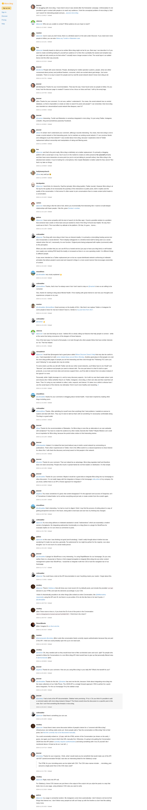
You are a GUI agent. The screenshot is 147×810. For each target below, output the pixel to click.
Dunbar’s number (79, 208)
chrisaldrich (46, 351)
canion (44, 203)
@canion (45, 462)
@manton (45, 118)
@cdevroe (45, 70)
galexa (44, 217)
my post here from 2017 (91, 310)
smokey (45, 585)
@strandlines (46, 286)
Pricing (4, 20)
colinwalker (46, 234)
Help (3, 24)
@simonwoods (47, 638)
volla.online (102, 479)
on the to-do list (59, 626)
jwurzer (44, 5)
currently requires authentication (70, 741)
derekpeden (46, 183)
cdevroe (45, 21)
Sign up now (6, 8)
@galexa (45, 493)
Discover (5, 16)
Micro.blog (8, 4)
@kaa (44, 133)
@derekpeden (46, 445)
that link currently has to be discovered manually (65, 732)
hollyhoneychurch (48, 171)
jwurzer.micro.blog (78, 13)
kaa (43, 47)
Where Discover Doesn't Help (91, 354)
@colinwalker (46, 274)
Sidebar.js (57, 588)
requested (45, 597)
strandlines (46, 271)
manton (44, 33)
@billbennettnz (107, 594)
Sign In (4, 12)
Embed (55, 15)
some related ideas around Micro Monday (76, 357)
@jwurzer (45, 24)
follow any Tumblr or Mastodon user (74, 38)
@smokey (55, 638)
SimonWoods (46, 623)
